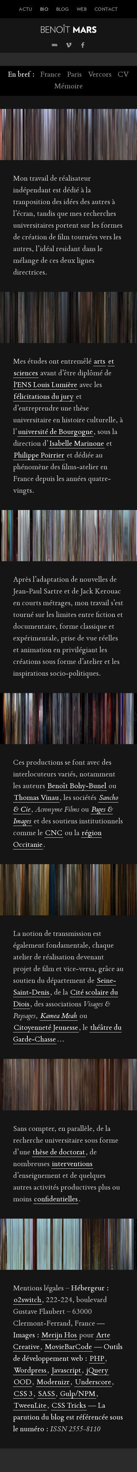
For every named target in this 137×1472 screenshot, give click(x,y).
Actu (25, 9)
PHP (97, 1359)
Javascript (66, 1371)
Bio (44, 9)
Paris (74, 75)
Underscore (93, 1383)
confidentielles (56, 1200)
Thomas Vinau (36, 798)
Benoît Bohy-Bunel (76, 786)
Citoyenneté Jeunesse (46, 1028)
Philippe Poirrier (39, 456)
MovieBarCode (68, 1347)
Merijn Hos (59, 1336)
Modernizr (53, 1383)
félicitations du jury (44, 397)
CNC (53, 833)
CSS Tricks (69, 1406)
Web (82, 9)
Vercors (99, 75)
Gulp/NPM (77, 1394)
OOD (22, 1383)
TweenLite (30, 1406)
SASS (46, 1394)
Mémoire (68, 87)
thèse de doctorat (59, 1153)
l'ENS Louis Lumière (45, 385)
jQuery (97, 1371)
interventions (72, 1164)
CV (123, 75)
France (50, 75)
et (111, 362)
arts (99, 362)
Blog (62, 9)
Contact (106, 9)
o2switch (27, 1300)
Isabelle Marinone (76, 444)
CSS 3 (23, 1394)
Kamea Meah (58, 1016)
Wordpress (30, 1371)
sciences (26, 374)
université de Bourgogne (55, 432)
